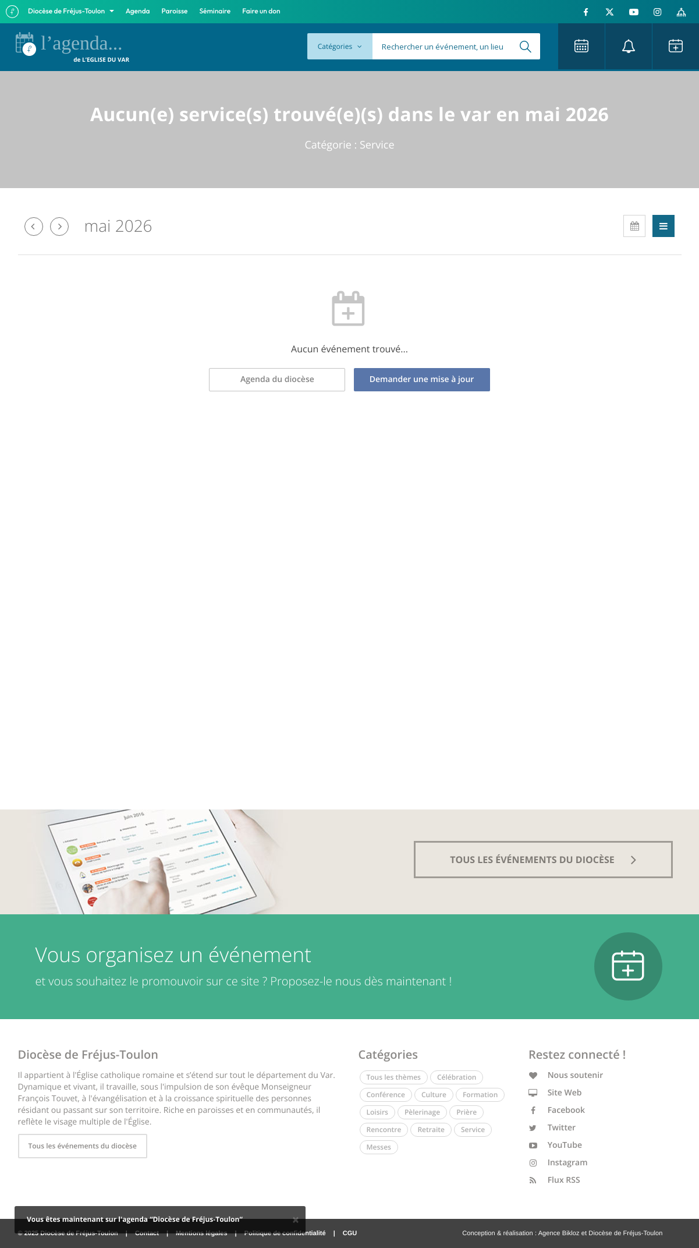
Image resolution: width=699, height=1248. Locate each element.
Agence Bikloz (559, 1233)
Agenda (138, 11)
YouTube (555, 1145)
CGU (350, 1233)
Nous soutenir (565, 1075)
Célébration (456, 1077)
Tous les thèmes (394, 1077)
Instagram (558, 1162)
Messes (379, 1147)
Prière (466, 1112)
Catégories (340, 46)
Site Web (555, 1092)
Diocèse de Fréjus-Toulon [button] (67, 11)
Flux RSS (554, 1180)
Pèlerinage (422, 1112)
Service (473, 1129)
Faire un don (261, 11)
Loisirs (377, 1112)
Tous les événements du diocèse (83, 1146)
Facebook (556, 1110)
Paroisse (175, 11)
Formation (480, 1094)
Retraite (430, 1129)
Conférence (386, 1094)
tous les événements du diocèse (543, 859)
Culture (433, 1094)
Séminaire (215, 11)
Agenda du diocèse (277, 379)
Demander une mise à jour (422, 379)
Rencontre (384, 1129)
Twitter (552, 1127)
